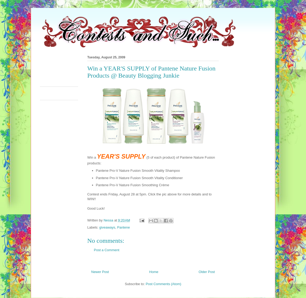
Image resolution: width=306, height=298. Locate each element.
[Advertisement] (135, 69)
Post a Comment (106, 250)
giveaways (107, 227)
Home (154, 272)
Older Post (207, 272)
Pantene (123, 227)
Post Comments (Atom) (163, 284)
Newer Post (100, 272)
